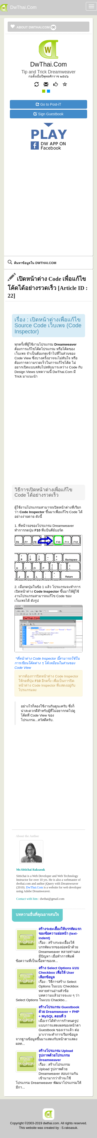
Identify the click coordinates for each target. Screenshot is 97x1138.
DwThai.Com (34, 887)
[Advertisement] (48, 171)
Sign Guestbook (48, 114)
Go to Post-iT (48, 104)
